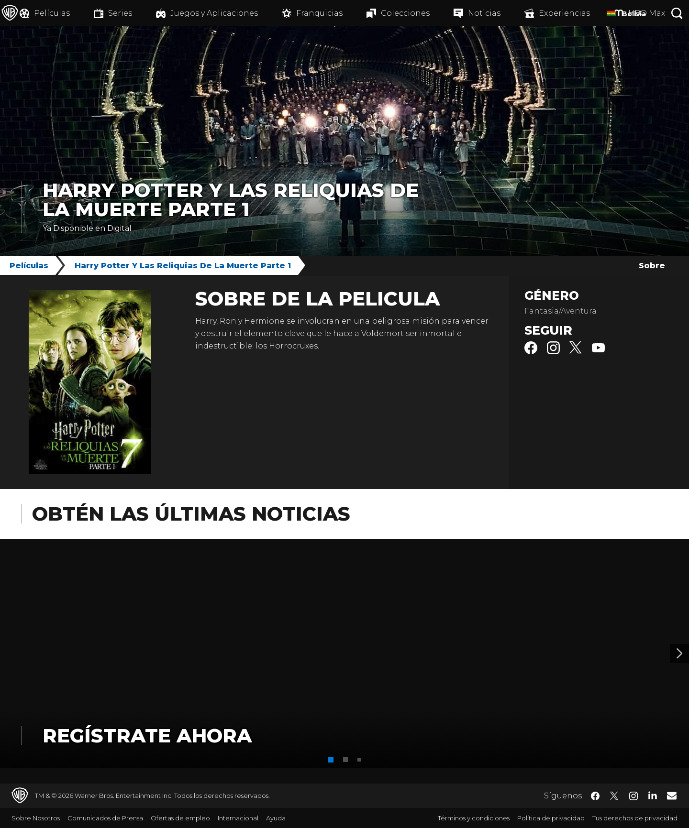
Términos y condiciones (474, 818)
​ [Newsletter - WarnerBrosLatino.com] (672, 795)
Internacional (238, 818)
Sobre (652, 265)
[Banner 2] (679, 653)
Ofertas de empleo (180, 818)
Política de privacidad (551, 818)
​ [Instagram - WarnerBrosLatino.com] (633, 796)
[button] (330, 760)
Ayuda (276, 818)
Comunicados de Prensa (105, 818)
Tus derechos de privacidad (635, 818)
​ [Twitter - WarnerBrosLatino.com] (614, 796)
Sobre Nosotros (35, 818)
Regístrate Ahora (147, 735)
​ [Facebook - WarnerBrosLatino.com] (595, 796)
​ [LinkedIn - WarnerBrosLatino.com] (652, 795)
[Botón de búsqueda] (677, 13)
